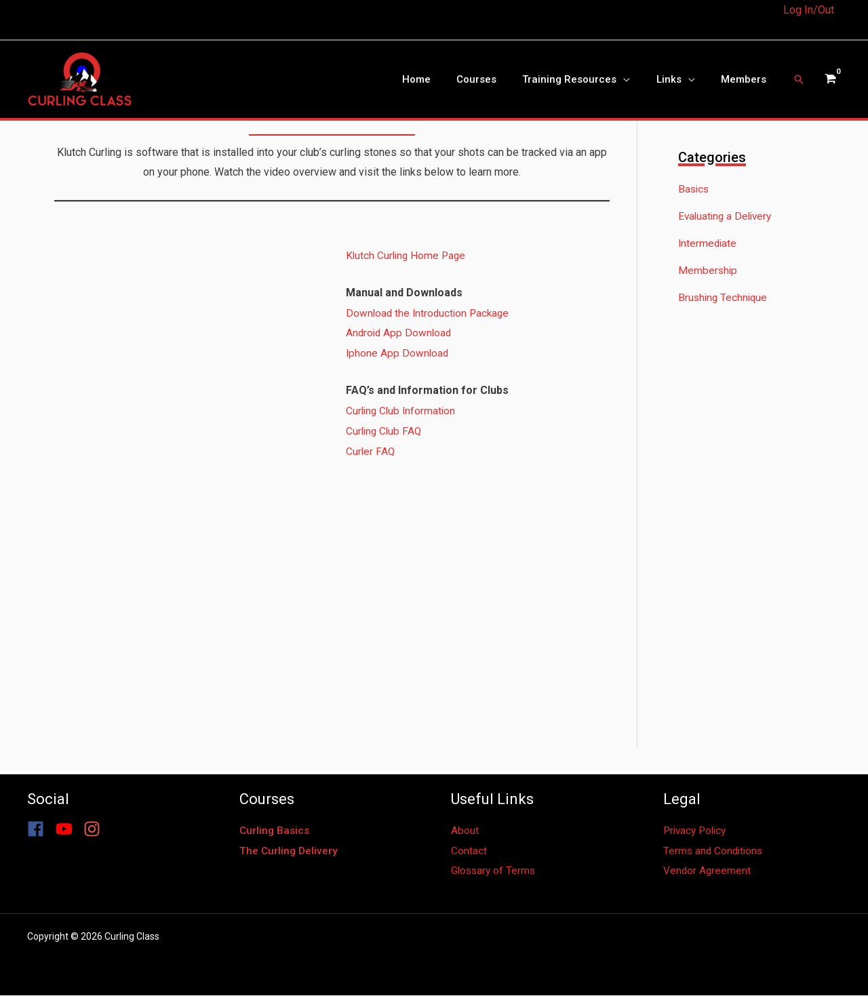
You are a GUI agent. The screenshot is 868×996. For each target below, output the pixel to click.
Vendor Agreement (707, 870)
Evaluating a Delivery (727, 216)
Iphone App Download (398, 352)
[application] (637, 79)
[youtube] (68, 829)
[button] (799, 79)
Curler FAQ (371, 451)
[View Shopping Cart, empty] (829, 79)
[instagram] (94, 829)
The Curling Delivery (289, 851)
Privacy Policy (697, 830)
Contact (469, 851)
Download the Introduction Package (430, 312)
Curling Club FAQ (385, 430)
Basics (694, 189)
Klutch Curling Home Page (407, 255)
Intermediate (708, 243)
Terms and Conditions (714, 851)
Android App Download (400, 332)
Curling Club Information (402, 410)
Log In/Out (808, 9)
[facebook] (40, 829)
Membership (708, 270)
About (465, 830)
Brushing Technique (724, 298)
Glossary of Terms (494, 870)
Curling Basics (275, 830)
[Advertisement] (759, 544)
